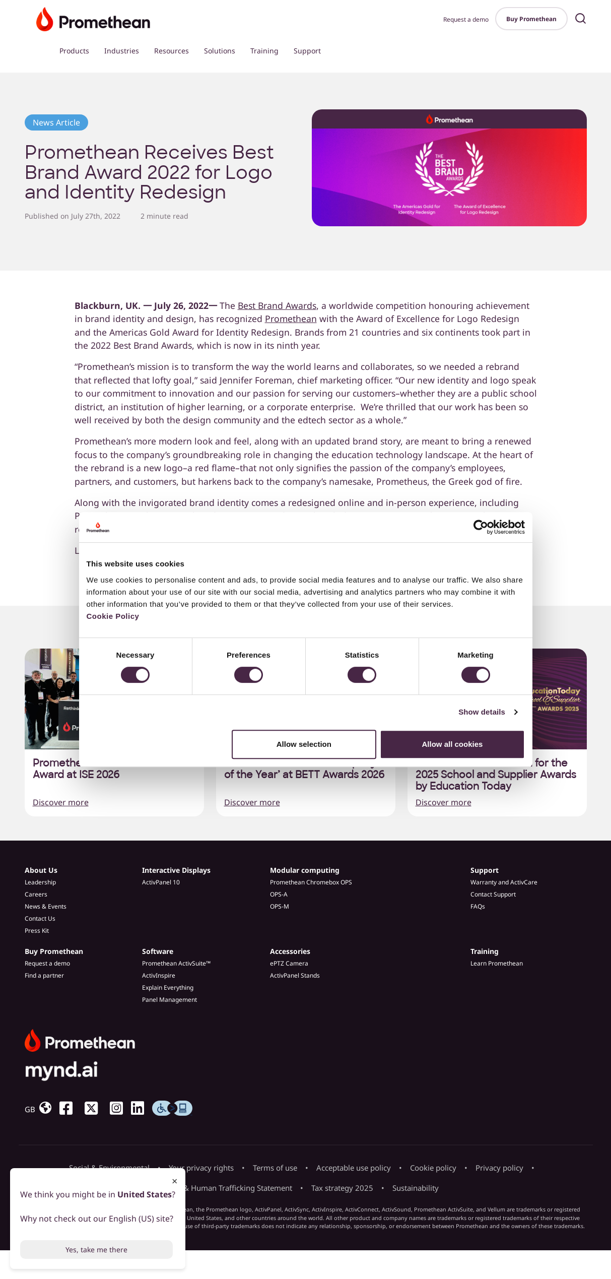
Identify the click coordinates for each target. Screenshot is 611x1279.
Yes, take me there (96, 1249)
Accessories (290, 951)
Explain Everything (167, 987)
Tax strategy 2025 (342, 1188)
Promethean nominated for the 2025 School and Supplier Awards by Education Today (496, 775)
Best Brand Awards (277, 305)
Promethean (291, 318)
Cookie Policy (113, 616)
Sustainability (415, 1188)
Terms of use (275, 1168)
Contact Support (493, 894)
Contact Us (40, 918)
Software (157, 951)
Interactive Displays (176, 870)
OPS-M (279, 906)
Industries (121, 50)
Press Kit (37, 930)
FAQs (477, 906)
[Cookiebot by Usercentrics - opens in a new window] (481, 527)
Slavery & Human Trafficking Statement (224, 1188)
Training (264, 50)
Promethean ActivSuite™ (176, 963)
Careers (36, 894)
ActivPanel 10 (161, 882)
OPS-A (279, 894)
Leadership (40, 882)
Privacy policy (499, 1168)
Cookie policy (433, 1168)
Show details (481, 712)
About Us (41, 870)
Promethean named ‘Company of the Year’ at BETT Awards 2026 (304, 769)
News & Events (45, 906)
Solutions (219, 50)
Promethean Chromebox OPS (311, 882)
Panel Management (169, 999)
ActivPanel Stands (295, 975)
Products (74, 50)
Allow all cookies (452, 744)
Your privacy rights (201, 1168)
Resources (171, 50)
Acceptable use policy (353, 1168)
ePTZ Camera (289, 963)
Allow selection (304, 744)
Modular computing (305, 870)
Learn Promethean (496, 963)
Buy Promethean (531, 19)
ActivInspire (158, 975)
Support (307, 50)
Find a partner (44, 975)
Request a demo (466, 19)
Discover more (61, 802)
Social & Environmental (109, 1168)
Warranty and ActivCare (503, 882)
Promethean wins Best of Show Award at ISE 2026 (109, 769)
